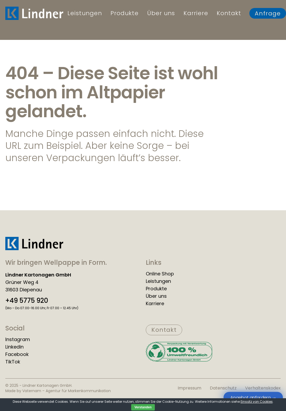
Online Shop (160, 274)
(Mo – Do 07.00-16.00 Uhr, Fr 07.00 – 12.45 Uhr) (41, 308)
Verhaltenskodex (263, 388)
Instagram (17, 339)
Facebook (17, 354)
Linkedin (14, 347)
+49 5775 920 (26, 300)
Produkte (124, 13)
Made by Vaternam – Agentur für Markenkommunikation (58, 390)
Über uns (161, 13)
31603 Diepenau (23, 290)
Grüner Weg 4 (22, 282)
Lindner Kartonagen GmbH (38, 275)
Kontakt (229, 13)
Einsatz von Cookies (257, 401)
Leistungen (84, 13)
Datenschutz (223, 388)
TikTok (12, 362)
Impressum (189, 388)
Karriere (195, 13)
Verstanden (143, 407)
